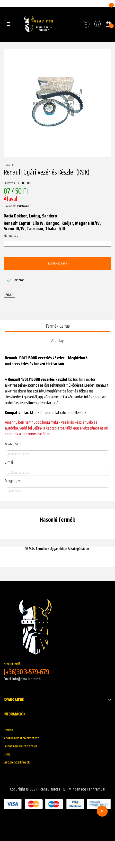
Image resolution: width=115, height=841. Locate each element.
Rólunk (8, 730)
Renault (9, 165)
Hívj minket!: (57, 668)
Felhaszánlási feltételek (20, 746)
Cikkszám (10, 183)
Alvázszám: (13, 444)
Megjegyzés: (14, 481)
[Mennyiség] (57, 244)
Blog (7, 754)
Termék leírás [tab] (57, 326)
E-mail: (9, 462)
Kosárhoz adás (57, 263)
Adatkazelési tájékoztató (21, 738)
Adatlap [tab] (57, 340)
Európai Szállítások (17, 762)
